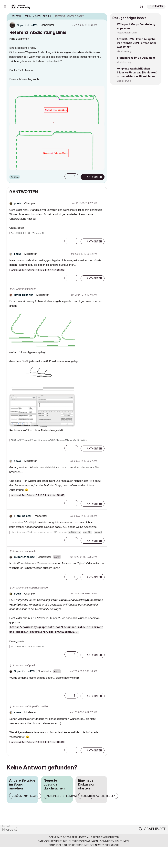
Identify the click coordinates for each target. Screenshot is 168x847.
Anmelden (156, 6)
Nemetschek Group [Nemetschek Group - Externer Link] (107, 845)
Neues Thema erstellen (98, 795)
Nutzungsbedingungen (83, 841)
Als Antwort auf (24, 288)
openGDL (87, 532)
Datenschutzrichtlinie (52, 841)
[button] (68, 176)
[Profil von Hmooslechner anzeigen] (23, 294)
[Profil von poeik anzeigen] (17, 203)
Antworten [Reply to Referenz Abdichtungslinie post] (94, 177)
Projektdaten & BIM (127, 32)
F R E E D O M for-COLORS (50, 270)
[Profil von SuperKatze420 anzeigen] (27, 25)
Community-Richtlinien (114, 841)
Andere (15, 177)
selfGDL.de (74, 532)
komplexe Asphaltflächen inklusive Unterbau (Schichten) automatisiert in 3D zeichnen (137, 72)
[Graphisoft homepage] (152, 829)
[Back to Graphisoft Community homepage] (22, 6)
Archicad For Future (22, 270)
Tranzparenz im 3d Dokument (136, 57)
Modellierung (124, 62)
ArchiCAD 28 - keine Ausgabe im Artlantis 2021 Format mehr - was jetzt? (137, 43)
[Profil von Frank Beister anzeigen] (23, 516)
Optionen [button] (103, 16)
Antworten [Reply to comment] (94, 241)
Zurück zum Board (25, 795)
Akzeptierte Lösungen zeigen (68, 795)
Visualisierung (124, 51)
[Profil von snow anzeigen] (17, 253)
